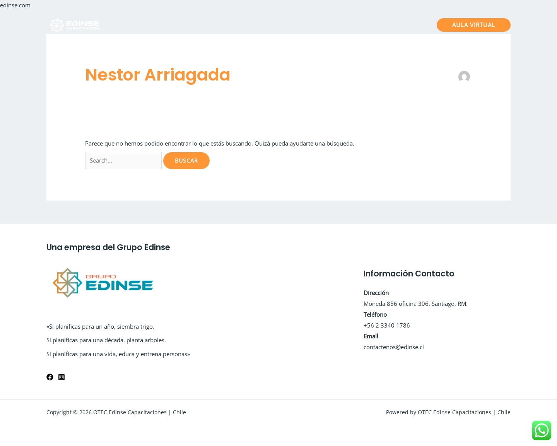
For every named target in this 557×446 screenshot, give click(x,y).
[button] (474, 25)
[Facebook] (49, 377)
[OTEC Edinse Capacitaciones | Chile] (75, 24)
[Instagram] (61, 377)
